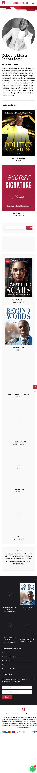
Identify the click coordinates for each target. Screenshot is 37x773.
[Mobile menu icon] (33, 3)
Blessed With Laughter (19, 387)
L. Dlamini (18, 401)
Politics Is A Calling (18, 158)
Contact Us (6, 482)
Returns (4, 494)
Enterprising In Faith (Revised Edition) (27, 468)
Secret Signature (18, 213)
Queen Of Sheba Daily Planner (10, 468)
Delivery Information (9, 486)
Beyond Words (18, 349)
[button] (33, 769)
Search (30, 228)
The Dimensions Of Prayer (9, 438)
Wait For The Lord (18, 244)
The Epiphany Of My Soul (18, 368)
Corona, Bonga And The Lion (18, 358)
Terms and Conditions (9, 498)
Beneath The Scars (18, 301)
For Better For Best (18, 377)
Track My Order (7, 490)
